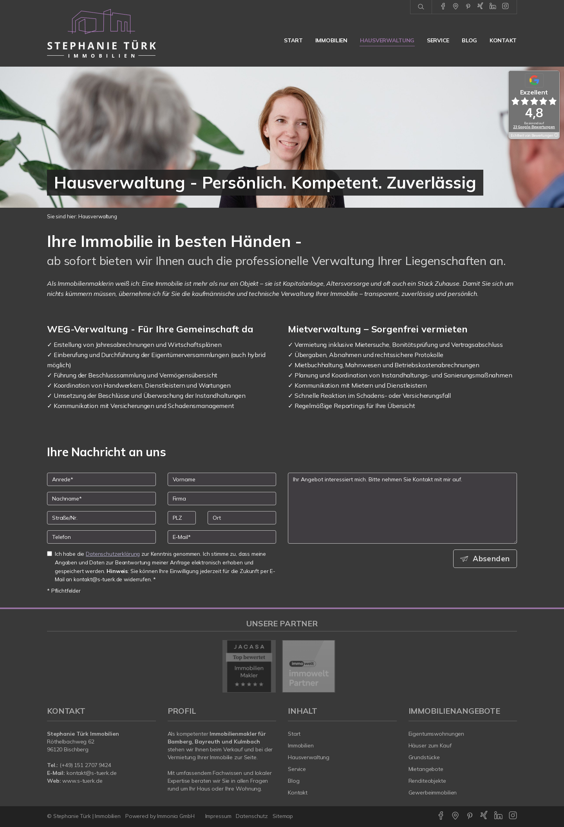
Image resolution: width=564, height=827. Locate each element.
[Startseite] (101, 33)
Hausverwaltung (387, 40)
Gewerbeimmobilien (433, 792)
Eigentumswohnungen (437, 733)
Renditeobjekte (427, 780)
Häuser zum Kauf (430, 745)
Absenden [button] (491, 558)
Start (293, 40)
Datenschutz (252, 816)
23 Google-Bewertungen (534, 127)
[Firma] (222, 498)
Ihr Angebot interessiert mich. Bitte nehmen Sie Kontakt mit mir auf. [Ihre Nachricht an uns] (402, 508)
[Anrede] (101, 479)
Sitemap (283, 816)
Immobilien (331, 40)
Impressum (218, 816)
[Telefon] (101, 537)
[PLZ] (182, 517)
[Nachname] (101, 498)
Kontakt (503, 40)
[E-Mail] (222, 537)
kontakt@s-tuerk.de (92, 772)
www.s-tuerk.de (82, 780)
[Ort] (242, 517)
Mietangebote (426, 769)
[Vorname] (222, 479)
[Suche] (421, 7)
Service (438, 40)
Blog (469, 40)
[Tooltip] (555, 135)
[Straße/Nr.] (101, 517)
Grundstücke (424, 757)
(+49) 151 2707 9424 (85, 765)
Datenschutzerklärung (113, 553)
